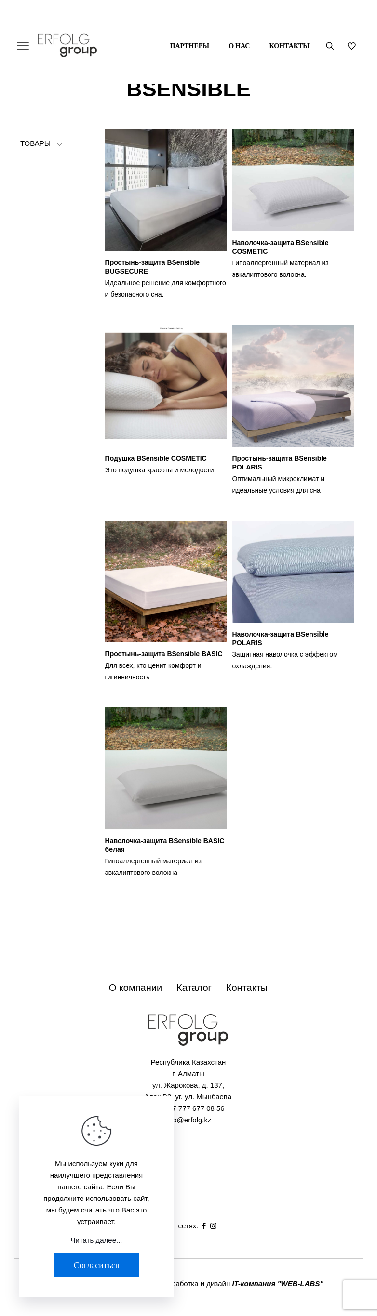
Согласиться (96, 1265)
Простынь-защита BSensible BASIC (164, 654)
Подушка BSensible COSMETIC (156, 458)
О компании (135, 987)
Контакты (247, 987)
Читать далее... (96, 1240)
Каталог (194, 987)
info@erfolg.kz (188, 1120)
